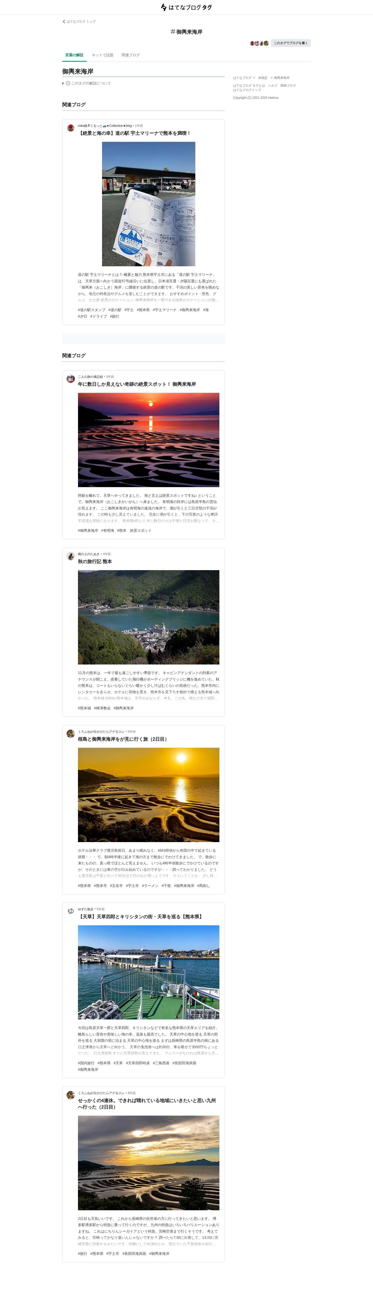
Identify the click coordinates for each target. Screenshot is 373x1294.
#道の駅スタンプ (91, 310)
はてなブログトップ (247, 90)
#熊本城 (84, 708)
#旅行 (114, 316)
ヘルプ (272, 85)
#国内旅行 (86, 1063)
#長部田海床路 (184, 1063)
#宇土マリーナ (165, 310)
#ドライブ (98, 316)
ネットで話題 (102, 55)
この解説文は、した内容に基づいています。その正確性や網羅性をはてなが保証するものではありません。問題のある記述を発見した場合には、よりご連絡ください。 (86, 84)
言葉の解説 (74, 55)
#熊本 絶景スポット (134, 530)
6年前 (132, 1093)
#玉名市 (116, 886)
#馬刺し (203, 886)
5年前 (132, 731)
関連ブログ (131, 55)
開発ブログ (288, 85)
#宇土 (129, 310)
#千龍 (166, 886)
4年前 (107, 554)
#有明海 (107, 530)
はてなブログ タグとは (249, 85)
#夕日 (82, 316)
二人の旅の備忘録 (90, 377)
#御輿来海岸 (190, 310)
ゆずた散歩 (86, 909)
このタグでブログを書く (291, 43)
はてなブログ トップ (79, 21)
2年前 (110, 377)
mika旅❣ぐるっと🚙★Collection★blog (105, 126)
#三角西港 (161, 1063)
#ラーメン (150, 886)
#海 (206, 310)
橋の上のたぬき (89, 554)
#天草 (118, 1063)
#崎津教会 (102, 708)
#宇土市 (132, 886)
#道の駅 (115, 310)
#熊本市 (100, 886)
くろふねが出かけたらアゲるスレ (101, 731)
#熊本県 (143, 310)
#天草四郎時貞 (138, 1063)
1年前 (139, 126)
